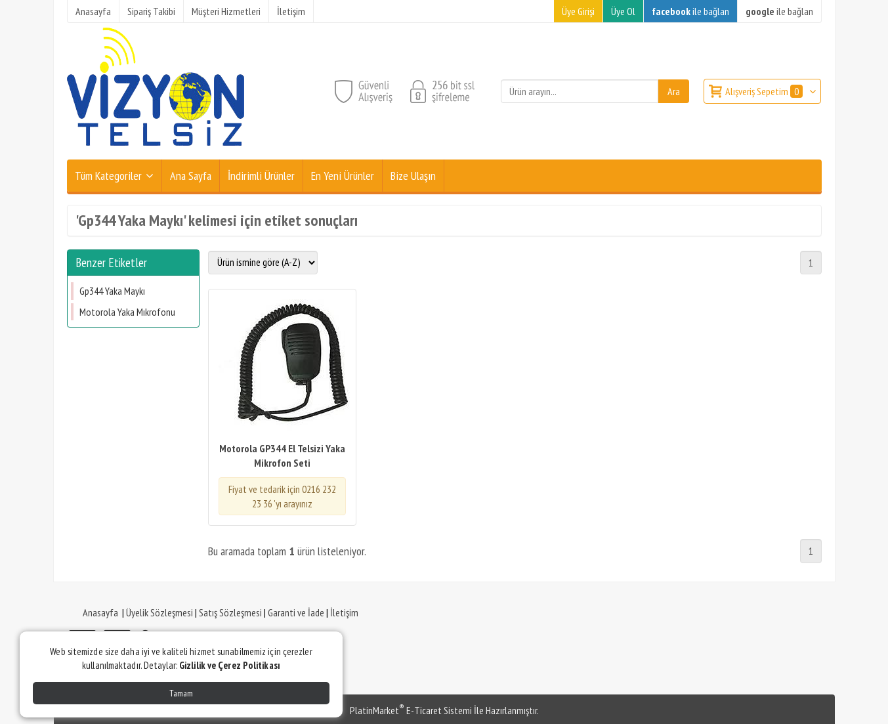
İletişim (344, 612)
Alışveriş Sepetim (765, 91)
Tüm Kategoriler (108, 175)
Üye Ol (623, 11)
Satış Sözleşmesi (230, 612)
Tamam (181, 693)
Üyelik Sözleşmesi (159, 612)
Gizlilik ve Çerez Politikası (229, 665)
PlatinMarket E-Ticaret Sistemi (411, 710)
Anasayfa (100, 612)
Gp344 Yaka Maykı (112, 290)
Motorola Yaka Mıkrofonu (127, 311)
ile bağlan (690, 11)
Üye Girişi (578, 11)
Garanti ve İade (296, 612)
